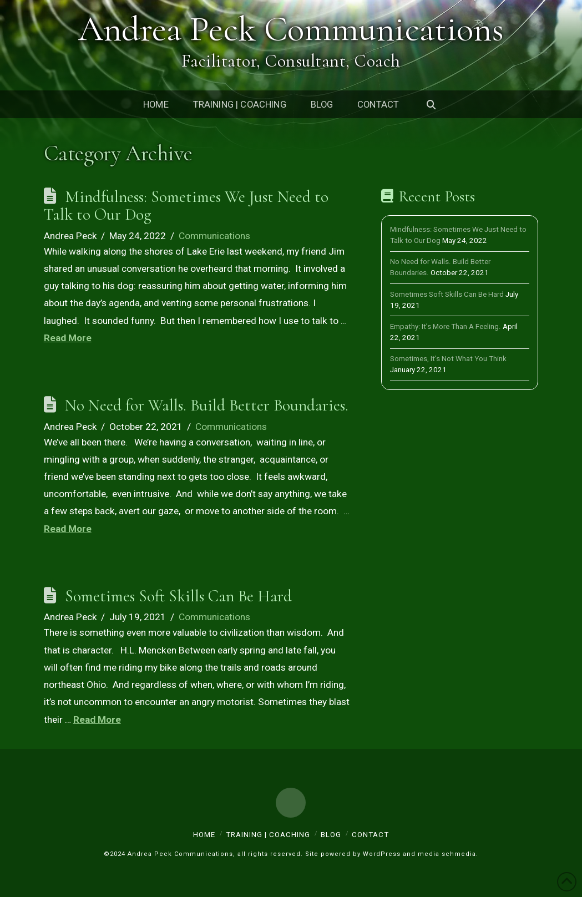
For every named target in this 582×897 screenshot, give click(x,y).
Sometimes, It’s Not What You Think (448, 358)
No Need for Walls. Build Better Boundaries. (206, 405)
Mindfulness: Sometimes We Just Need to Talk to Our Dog (186, 205)
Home (204, 834)
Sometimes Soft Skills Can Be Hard (178, 596)
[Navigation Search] (431, 104)
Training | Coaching (268, 834)
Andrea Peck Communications (291, 30)
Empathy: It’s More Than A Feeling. (445, 326)
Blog (331, 834)
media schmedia (447, 854)
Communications (214, 235)
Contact (370, 834)
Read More (68, 337)
